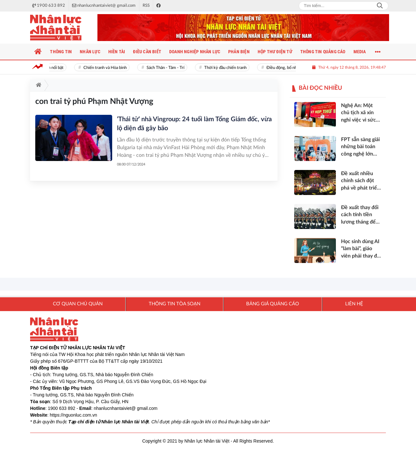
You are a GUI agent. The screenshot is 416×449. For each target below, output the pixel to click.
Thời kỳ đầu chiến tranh (227, 68)
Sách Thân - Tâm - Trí (167, 68)
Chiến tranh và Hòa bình (106, 68)
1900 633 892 (61, 408)
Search (380, 5)
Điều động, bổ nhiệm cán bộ (293, 68)
